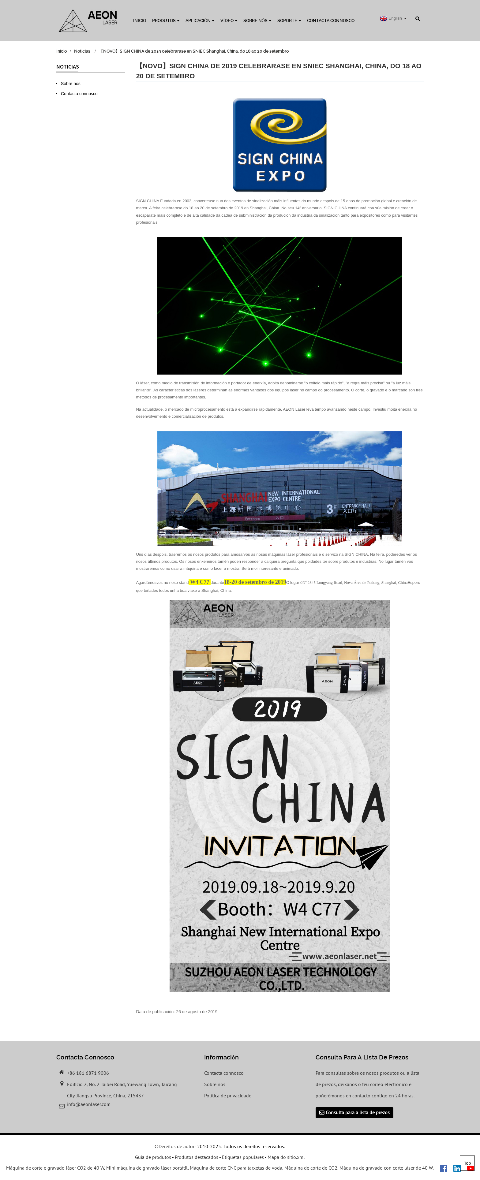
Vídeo (228, 20)
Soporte (289, 20)
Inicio (139, 20)
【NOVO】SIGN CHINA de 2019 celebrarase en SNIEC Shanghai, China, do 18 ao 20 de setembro (194, 51)
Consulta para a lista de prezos (358, 1113)
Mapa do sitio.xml (286, 1158)
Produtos (165, 20)
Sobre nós (257, 20)
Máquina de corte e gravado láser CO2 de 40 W (55, 1168)
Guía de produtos (153, 1158)
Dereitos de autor (176, 1147)
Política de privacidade (227, 1095)
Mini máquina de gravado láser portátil (147, 1168)
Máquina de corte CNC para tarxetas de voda (236, 1168)
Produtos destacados (196, 1158)
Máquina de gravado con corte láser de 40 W (386, 1168)
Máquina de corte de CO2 (310, 1168)
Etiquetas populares (243, 1158)
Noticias (82, 51)
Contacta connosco (330, 20)
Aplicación (200, 20)
